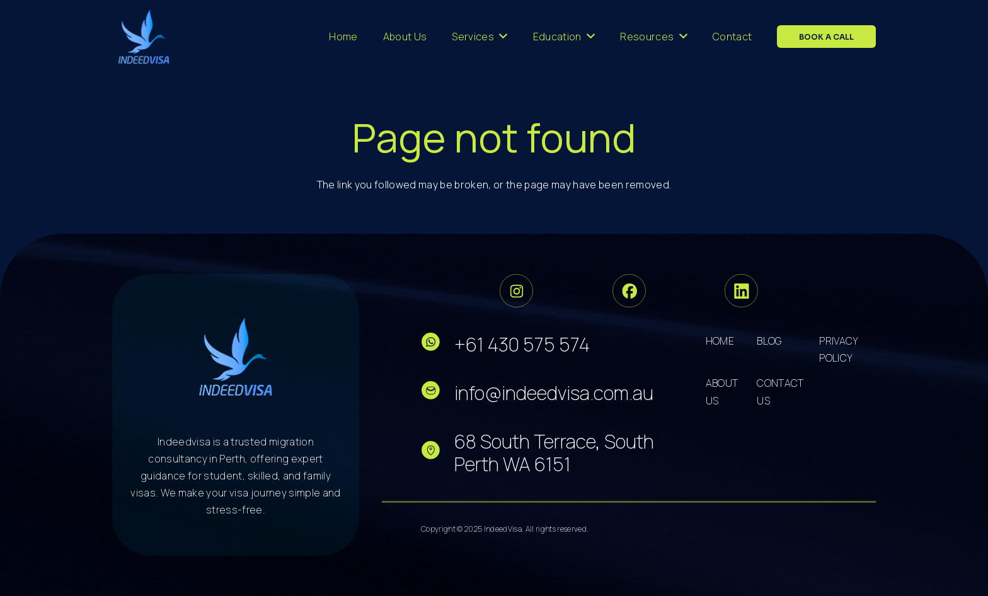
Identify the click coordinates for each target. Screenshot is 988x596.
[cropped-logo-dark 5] (236, 356)
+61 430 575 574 (522, 344)
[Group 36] (741, 290)
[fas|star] (437, 344)
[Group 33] (516, 290)
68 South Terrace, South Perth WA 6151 (554, 452)
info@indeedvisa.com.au (553, 393)
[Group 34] (629, 290)
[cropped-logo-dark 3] (144, 36)
